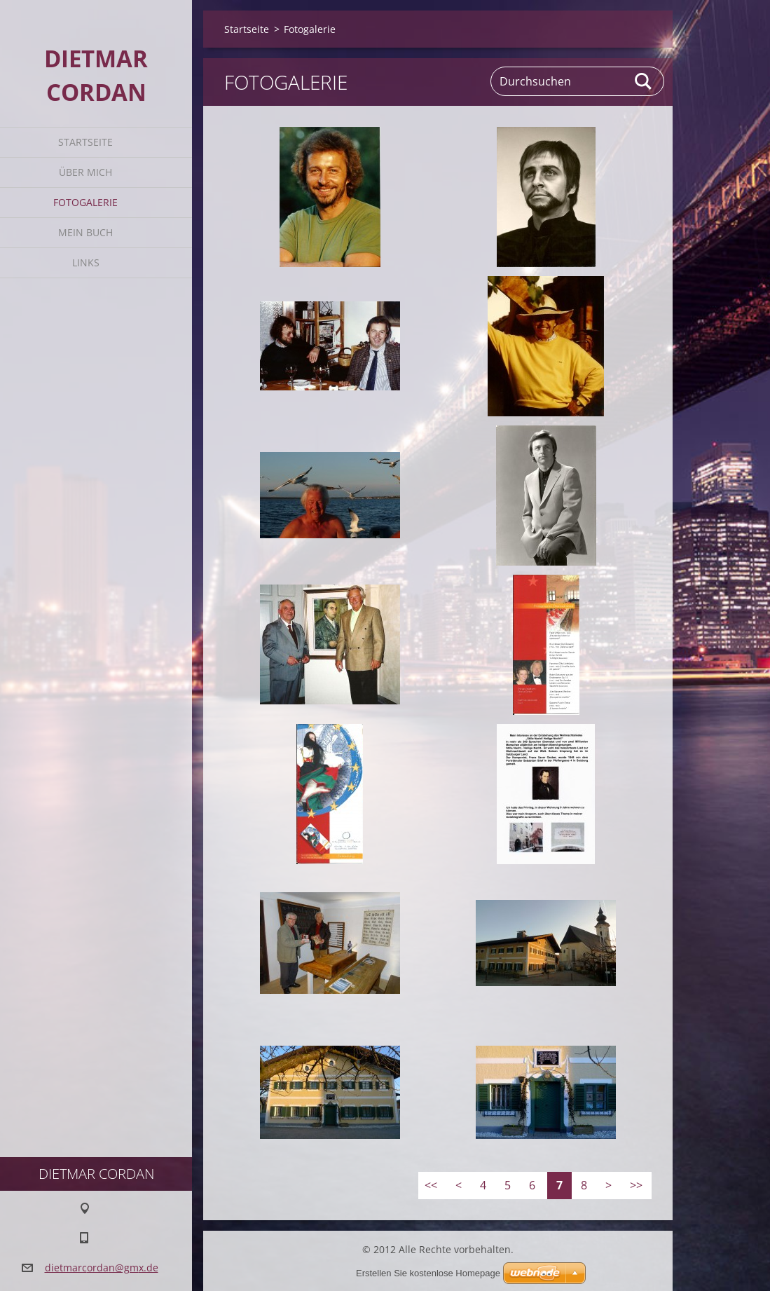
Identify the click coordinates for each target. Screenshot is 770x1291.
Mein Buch (85, 232)
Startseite (85, 142)
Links (85, 262)
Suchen (644, 81)
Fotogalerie (85, 202)
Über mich (85, 172)
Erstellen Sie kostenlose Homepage (428, 1273)
